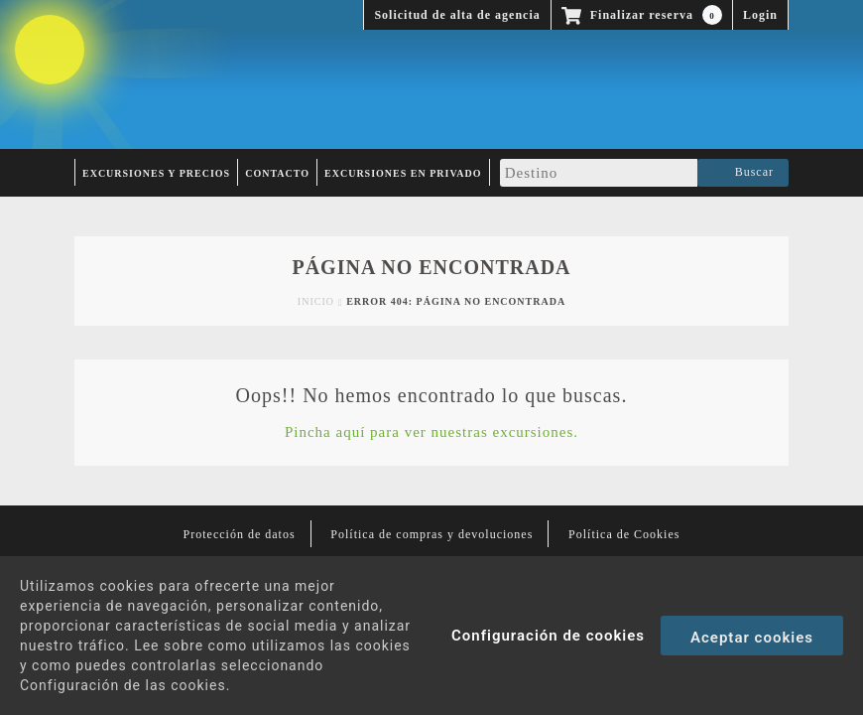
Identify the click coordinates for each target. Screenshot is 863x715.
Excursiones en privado (403, 173)
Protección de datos (240, 534)
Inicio (316, 301)
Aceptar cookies (751, 637)
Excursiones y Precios (156, 173)
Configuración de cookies (548, 635)
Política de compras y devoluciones (431, 534)
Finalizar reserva (641, 15)
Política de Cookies (623, 534)
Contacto (277, 173)
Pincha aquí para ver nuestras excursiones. (431, 432)
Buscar (743, 173)
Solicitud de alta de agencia (457, 15)
